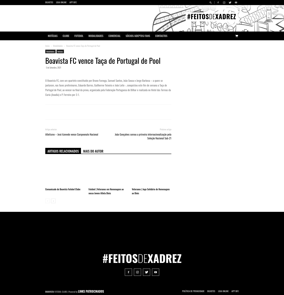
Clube (66, 36)
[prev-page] (47, 201)
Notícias (53, 36)
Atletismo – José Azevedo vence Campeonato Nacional (71, 134)
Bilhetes (49, 2)
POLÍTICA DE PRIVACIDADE (193, 291)
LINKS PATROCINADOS (91, 291)
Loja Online (61, 2)
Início (47, 45)
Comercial (114, 36)
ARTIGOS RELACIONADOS (63, 151)
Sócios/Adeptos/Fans (138, 36)
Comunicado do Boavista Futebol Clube (62, 189)
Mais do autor (93, 151)
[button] (211, 2)
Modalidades (95, 36)
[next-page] (53, 201)
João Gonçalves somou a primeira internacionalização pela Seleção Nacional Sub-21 (143, 136)
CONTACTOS (161, 36)
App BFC (73, 2)
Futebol (78, 36)
